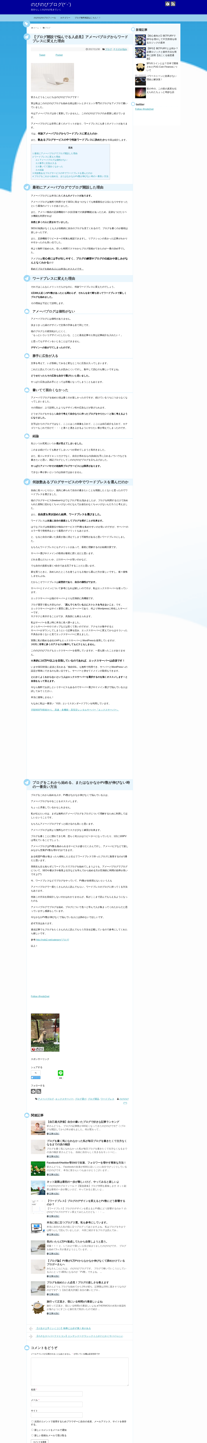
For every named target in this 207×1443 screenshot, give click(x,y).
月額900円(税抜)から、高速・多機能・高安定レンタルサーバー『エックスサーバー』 (75, 710)
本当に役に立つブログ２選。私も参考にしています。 (78, 1222)
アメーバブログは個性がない (51, 160)
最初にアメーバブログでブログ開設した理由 (54, 153)
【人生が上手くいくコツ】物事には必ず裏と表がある (60, 1328)
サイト (34, 1410)
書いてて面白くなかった (49, 166)
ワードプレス (107, 1099)
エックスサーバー (64, 1099)
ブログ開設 (93, 1099)
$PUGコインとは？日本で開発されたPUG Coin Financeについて (162, 66)
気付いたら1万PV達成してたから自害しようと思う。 (78, 1241)
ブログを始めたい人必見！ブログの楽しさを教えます (78, 1282)
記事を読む (54, 1134)
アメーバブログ (46, 1099)
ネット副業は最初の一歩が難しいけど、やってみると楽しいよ (83, 1181)
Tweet (42, 55)
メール (35, 1400)
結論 (40, 170)
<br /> (39, 967)
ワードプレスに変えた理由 (46, 156)
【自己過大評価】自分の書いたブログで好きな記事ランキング (83, 1121)
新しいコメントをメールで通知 (50, 1430)
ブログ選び (80, 1099)
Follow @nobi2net (40, 996)
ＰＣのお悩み (120, 49)
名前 (34, 1389)
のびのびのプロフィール (45, 18)
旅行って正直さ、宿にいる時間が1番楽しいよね (74, 1301)
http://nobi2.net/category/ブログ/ (52, 940)
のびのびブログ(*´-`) (51, 4)
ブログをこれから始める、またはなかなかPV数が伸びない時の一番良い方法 (70, 176)
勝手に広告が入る (46, 163)
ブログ (108, 49)
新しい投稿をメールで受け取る (50, 1435)
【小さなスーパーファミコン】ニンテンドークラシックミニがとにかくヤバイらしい (76, 1336)
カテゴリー (65, 18)
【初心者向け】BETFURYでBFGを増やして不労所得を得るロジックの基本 (162, 39)
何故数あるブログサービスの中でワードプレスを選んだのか (62, 173)
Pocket (59, 55)
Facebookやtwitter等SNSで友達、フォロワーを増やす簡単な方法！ (86, 1162)
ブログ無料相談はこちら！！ (88, 18)
